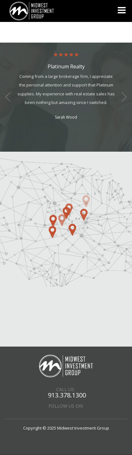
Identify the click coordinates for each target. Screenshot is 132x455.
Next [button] (124, 97)
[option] (66, 87)
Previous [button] (8, 97)
